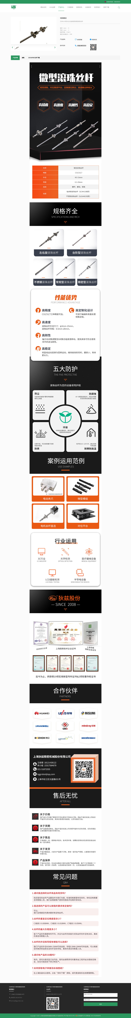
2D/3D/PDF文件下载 (34, 57)
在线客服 (78, 39)
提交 (100, 1004)
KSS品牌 (52, 7)
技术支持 (62, 45)
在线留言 (88, 7)
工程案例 (70, 7)
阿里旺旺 (93, 39)
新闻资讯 (79, 7)
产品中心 (61, 7)
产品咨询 (62, 39)
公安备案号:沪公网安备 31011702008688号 (88, 1015)
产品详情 (15, 57)
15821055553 (80, 46)
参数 (23, 57)
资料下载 (106, 7)
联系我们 (97, 7)
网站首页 (43, 7)
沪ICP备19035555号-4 (69, 1015)
